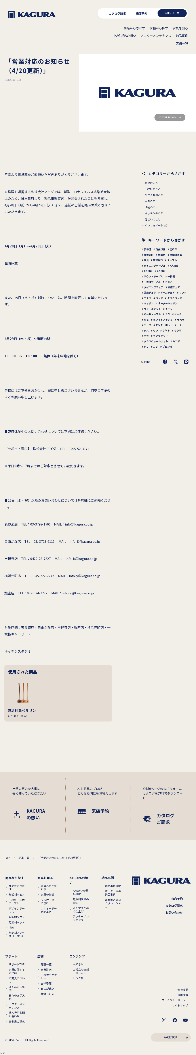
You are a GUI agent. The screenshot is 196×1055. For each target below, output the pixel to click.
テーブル (172, 260)
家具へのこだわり (49, 887)
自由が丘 (160, 249)
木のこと (150, 201)
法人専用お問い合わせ (17, 1014)
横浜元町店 (47, 994)
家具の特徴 (47, 894)
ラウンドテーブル (153, 276)
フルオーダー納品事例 (49, 910)
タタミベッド (174, 298)
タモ (146, 319)
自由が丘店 (47, 988)
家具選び (158, 260)
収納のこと (151, 207)
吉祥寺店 (46, 983)
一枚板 (171, 276)
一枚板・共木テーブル (17, 901)
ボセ (146, 335)
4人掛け (174, 265)
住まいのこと (153, 219)
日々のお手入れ (17, 997)
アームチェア (167, 292)
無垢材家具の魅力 (81, 900)
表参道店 (46, 969)
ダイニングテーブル (155, 265)
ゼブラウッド (160, 335)
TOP (7, 857)
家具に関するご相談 (17, 971)
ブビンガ (167, 346)
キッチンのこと (154, 213)
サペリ (180, 319)
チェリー (170, 309)
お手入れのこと (154, 195)
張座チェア (150, 292)
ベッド (159, 298)
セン (155, 330)
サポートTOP (17, 964)
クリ (146, 346)
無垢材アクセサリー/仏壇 (17, 934)
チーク (147, 325)
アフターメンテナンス (81, 918)
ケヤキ (166, 330)
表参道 (147, 249)
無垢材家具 (176, 254)
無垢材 (161, 254)
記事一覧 (24, 857)
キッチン (149, 303)
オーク (178, 314)
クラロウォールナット (156, 341)
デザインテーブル (17, 910)
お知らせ (78, 964)
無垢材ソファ (17, 917)
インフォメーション (157, 225)
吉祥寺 (173, 249)
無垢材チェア (17, 894)
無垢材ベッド (17, 922)
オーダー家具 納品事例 (113, 892)
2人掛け (161, 271)
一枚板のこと (153, 189)
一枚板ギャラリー (49, 976)
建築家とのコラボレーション (113, 903)
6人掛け (148, 271)
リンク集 (78, 978)
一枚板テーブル (152, 281)
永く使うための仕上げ (81, 909)
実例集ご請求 (17, 1021)
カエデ (176, 341)
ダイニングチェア (153, 287)
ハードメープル (152, 314)
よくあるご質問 (17, 988)
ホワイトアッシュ (163, 319)
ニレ (155, 346)
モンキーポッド (164, 325)
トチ (179, 325)
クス (146, 330)
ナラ (167, 314)
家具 (146, 260)
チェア (168, 281)
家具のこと (151, 183)
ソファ (182, 292)
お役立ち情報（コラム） (81, 971)
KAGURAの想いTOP (80, 892)
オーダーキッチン (167, 303)
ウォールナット (152, 309)
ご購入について (17, 979)
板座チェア (174, 287)
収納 (11, 927)
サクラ (177, 330)
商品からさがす (17, 887)
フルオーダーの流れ (49, 901)
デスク (147, 298)
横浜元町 (149, 254)
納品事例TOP (113, 886)
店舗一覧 (46, 964)
